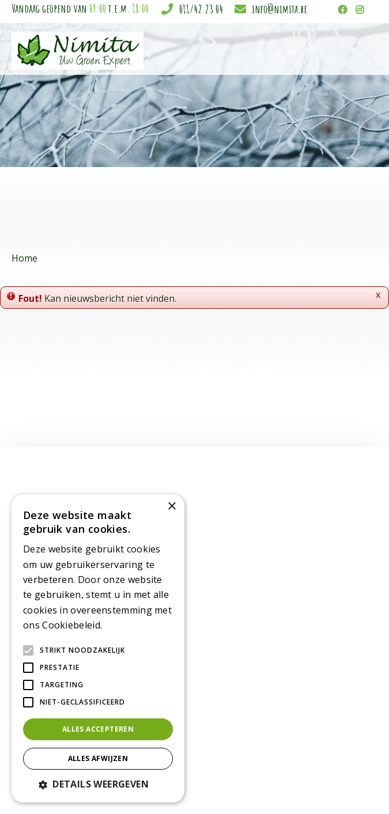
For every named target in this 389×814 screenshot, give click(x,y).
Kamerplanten (184, 556)
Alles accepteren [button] (98, 729)
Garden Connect (214, 786)
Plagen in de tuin (189, 689)
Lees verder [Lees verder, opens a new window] (124, 626)
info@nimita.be (279, 9)
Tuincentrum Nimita (314, 557)
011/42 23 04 (201, 9)
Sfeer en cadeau (188, 616)
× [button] (171, 506)
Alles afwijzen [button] (98, 758)
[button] (98, 784)
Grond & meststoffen (198, 665)
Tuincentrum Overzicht (288, 786)
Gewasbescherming (195, 653)
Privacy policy (355, 786)
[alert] (98, 648)
